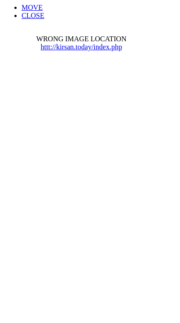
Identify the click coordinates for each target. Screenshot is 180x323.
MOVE (32, 7)
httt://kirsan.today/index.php (81, 47)
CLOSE (33, 15)
